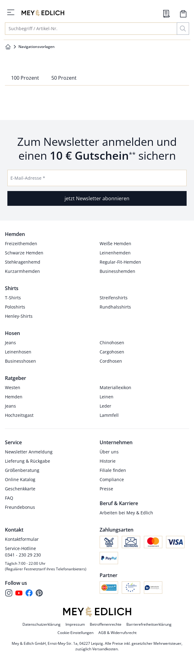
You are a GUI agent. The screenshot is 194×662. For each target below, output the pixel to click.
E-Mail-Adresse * (27, 178)
